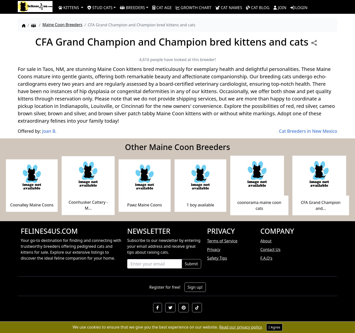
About (265, 241)
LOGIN (299, 7)
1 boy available (200, 205)
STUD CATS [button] (99, 7)
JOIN (279, 7)
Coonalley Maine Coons (31, 205)
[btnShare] (314, 43)
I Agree (274, 327)
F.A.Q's (266, 258)
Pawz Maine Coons (144, 205)
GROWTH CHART (194, 7)
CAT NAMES (228, 7)
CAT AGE (162, 7)
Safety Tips (217, 258)
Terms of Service (222, 241)
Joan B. (49, 131)
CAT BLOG (257, 7)
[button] (157, 307)
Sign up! (195, 287)
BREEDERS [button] (132, 7)
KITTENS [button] (68, 7)
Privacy (213, 249)
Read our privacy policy (240, 327)
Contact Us (270, 249)
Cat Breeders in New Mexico (308, 131)
